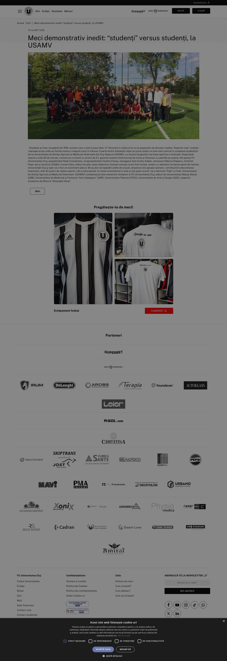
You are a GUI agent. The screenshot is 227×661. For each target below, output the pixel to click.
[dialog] (113, 639)
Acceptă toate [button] (103, 649)
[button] (113, 655)
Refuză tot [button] (125, 649)
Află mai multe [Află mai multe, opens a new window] (124, 635)
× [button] (224, 621)
